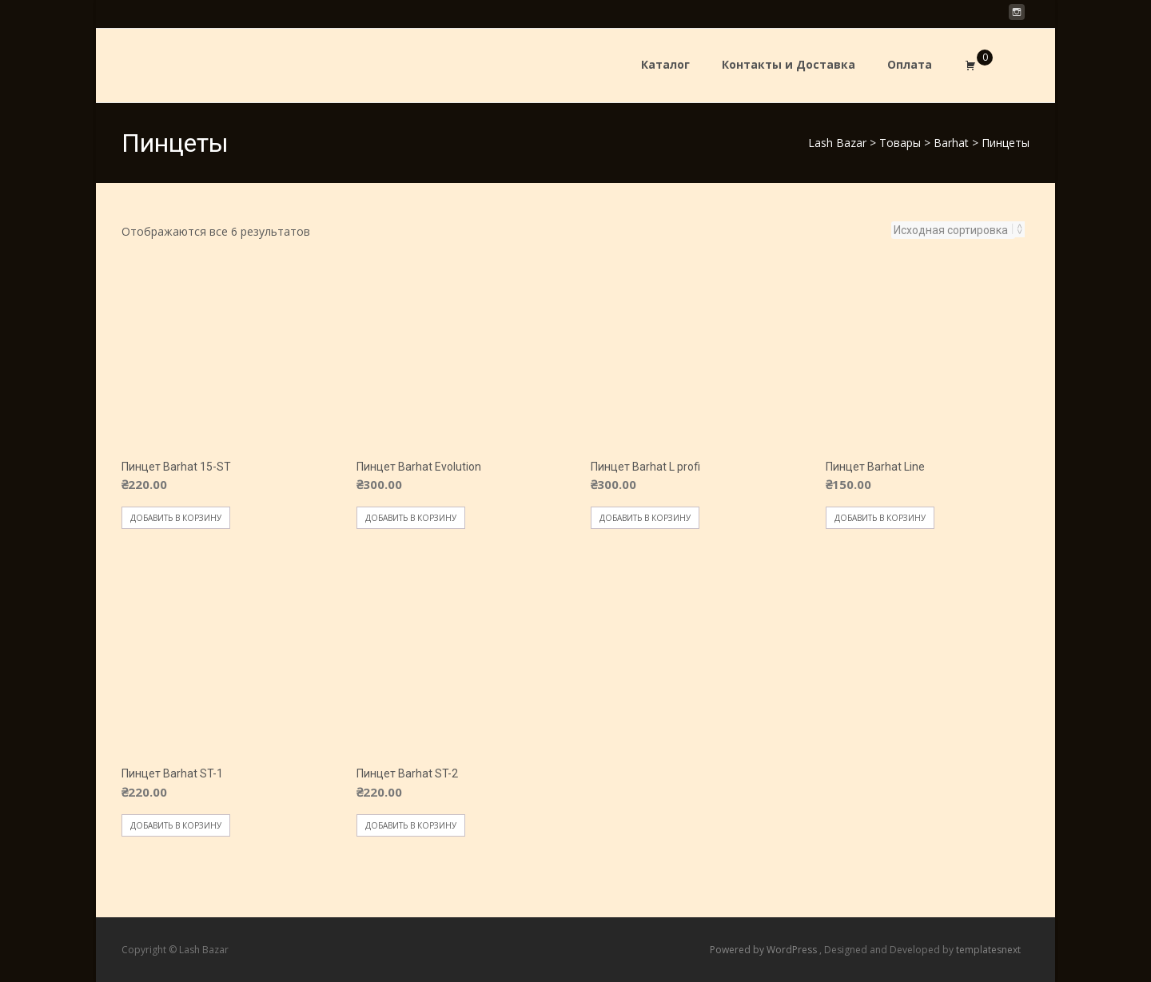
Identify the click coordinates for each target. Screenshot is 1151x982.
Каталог (665, 64)
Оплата (909, 64)
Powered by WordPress (764, 949)
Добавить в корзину (175, 517)
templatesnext (988, 949)
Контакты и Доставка (788, 64)
